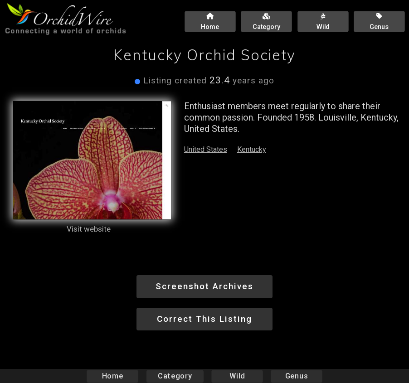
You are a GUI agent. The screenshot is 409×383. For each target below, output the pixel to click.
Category (175, 376)
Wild (237, 376)
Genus (296, 376)
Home (112, 376)
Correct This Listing (204, 319)
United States (205, 149)
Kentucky (251, 149)
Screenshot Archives (204, 286)
